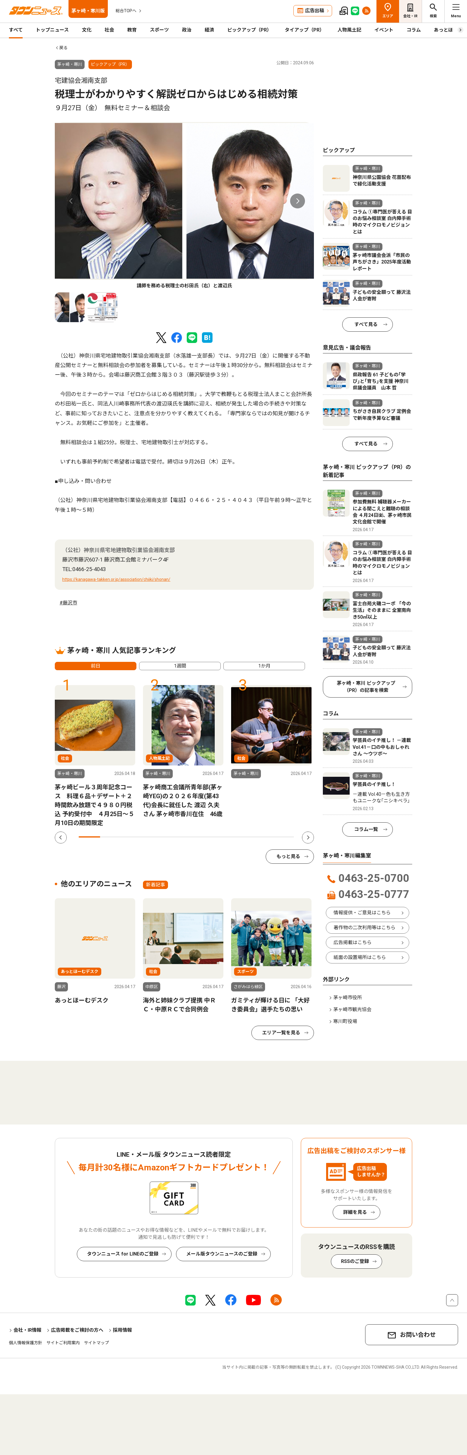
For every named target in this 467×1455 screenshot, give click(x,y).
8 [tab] (240, 837)
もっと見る (288, 856)
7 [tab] (218, 837)
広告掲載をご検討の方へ (77, 1330)
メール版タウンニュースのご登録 (221, 1254)
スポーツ (159, 30)
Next (297, 201)
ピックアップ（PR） (249, 30)
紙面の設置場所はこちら (360, 957)
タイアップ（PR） (304, 30)
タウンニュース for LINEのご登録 (122, 1254)
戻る (63, 47)
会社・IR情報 (27, 1330)
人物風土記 (349, 30)
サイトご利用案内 (63, 1342)
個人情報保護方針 (25, 1342)
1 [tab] (89, 837)
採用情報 (122, 1330)
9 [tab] (261, 837)
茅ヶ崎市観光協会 (352, 1009)
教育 (132, 30)
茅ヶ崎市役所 (347, 997)
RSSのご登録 (355, 1261)
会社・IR (410, 16)
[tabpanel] (184, 205)
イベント (383, 30)
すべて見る (366, 324)
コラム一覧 (366, 829)
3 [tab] (132, 837)
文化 (86, 30)
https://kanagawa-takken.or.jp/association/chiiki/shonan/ (116, 579)
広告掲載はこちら (353, 942)
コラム (414, 30)
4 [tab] (154, 837)
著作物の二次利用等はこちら (365, 927)
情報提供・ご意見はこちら (362, 913)
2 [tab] (111, 837)
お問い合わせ (418, 1334)
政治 (187, 30)
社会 (109, 30)
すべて (16, 30)
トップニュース (52, 30)
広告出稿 (314, 10)
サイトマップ (96, 1342)
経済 (209, 30)
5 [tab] (175, 837)
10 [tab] (283, 837)
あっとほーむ (448, 30)
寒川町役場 (345, 1021)
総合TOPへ (126, 10)
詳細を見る (355, 1212)
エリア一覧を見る (281, 1033)
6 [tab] (197, 837)
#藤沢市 (68, 603)
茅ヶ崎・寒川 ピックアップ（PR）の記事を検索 (366, 686)
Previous (71, 201)
